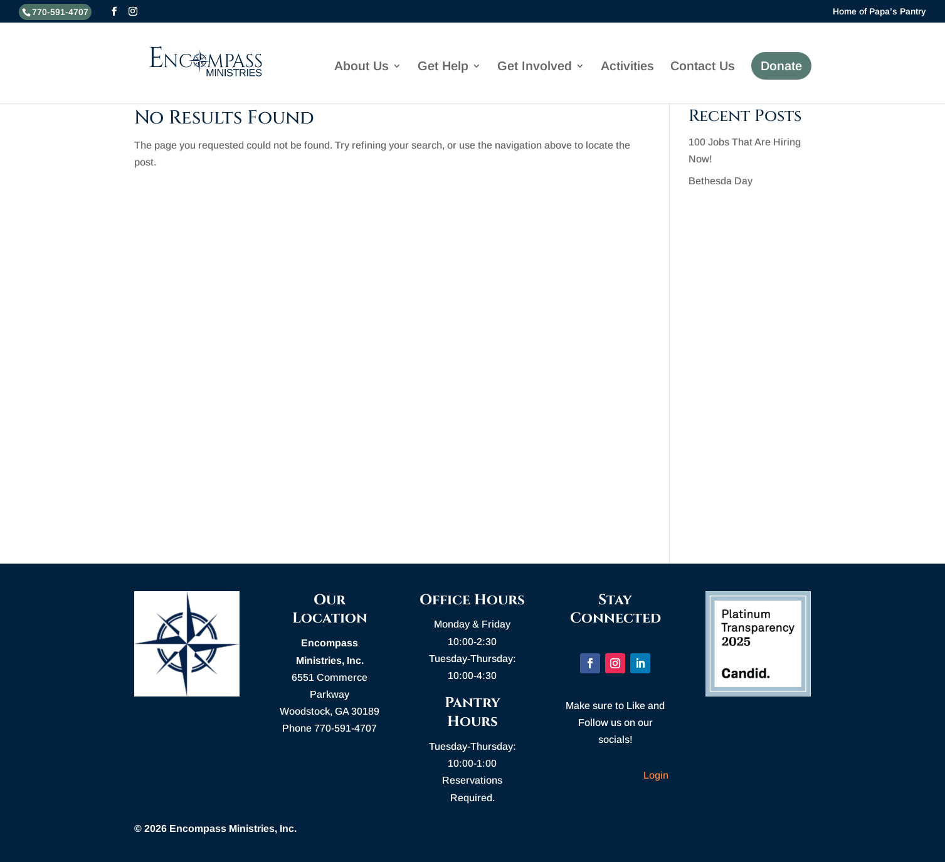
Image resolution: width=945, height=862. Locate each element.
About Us (361, 67)
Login (655, 775)
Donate (781, 66)
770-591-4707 (60, 12)
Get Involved (534, 67)
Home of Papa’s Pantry (879, 11)
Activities (627, 67)
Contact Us (702, 67)
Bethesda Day (720, 181)
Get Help (443, 67)
